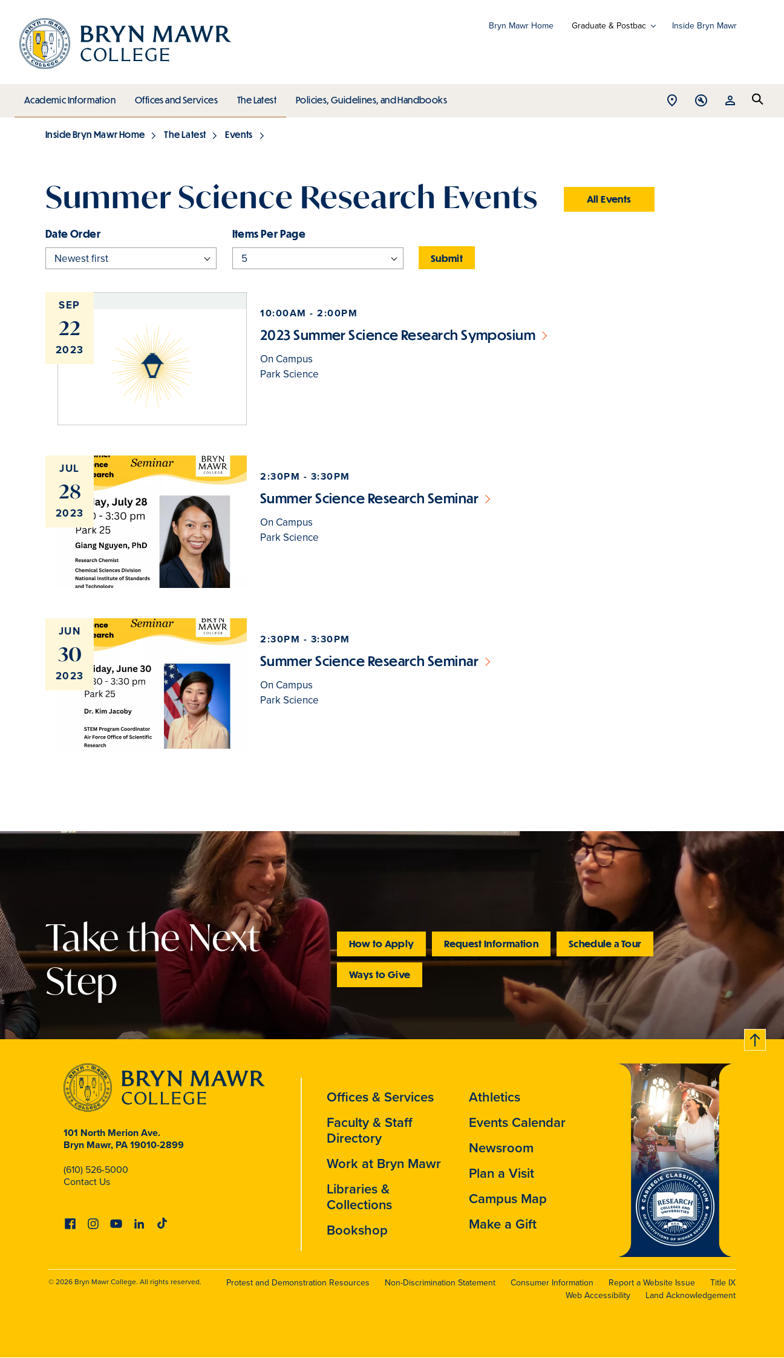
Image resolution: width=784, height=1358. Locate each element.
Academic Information (69, 96)
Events (238, 134)
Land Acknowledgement (690, 1295)
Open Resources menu (730, 101)
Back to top (755, 1037)
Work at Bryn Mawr (384, 1164)
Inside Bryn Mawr (704, 25)
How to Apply (381, 943)
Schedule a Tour (605, 943)
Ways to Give (379, 974)
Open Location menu (672, 101)
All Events (609, 198)
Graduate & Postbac (609, 26)
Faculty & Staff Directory (370, 1130)
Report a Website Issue (652, 1282)
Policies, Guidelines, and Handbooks (367, 96)
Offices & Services (380, 1097)
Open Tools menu (701, 101)
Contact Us (87, 1182)
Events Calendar (517, 1122)
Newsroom (501, 1148)
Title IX (723, 1282)
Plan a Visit (501, 1173)
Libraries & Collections (359, 1197)
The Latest (253, 96)
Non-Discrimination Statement (440, 1282)
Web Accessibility (598, 1295)
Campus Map (508, 1199)
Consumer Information (552, 1282)
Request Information (491, 943)
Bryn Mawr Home (521, 25)
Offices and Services (174, 96)
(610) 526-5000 (96, 1170)
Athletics (494, 1097)
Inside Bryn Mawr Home (95, 134)
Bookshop (357, 1230)
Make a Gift (503, 1224)
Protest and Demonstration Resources (298, 1282)
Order (85, 233)
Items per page (269, 233)
